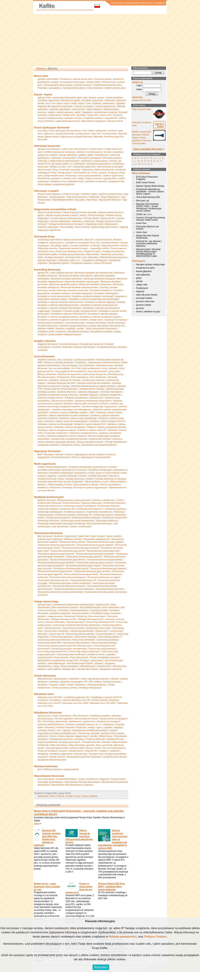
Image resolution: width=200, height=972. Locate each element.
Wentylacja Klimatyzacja (90, 687)
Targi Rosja (91, 200)
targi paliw (79, 200)
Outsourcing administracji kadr (100, 622)
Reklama (93, 796)
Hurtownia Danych (110, 242)
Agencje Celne (44, 97)
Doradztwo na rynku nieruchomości (54, 296)
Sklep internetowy (58, 745)
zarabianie (61, 331)
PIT (86, 682)
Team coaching (82, 227)
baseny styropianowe (73, 239)
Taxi (104, 748)
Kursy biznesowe (44, 356)
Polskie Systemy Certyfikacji (105, 700)
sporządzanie (55, 88)
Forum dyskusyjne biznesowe (52, 127)
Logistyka (120, 103)
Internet (113, 161)
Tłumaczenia (117, 539)
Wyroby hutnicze (115, 121)
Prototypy (84, 660)
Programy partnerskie (48, 742)
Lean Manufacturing (74, 323)
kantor (91, 130)
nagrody (66, 730)
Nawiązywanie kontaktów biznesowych (90, 730)
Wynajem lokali (96, 754)
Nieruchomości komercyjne (110, 166)
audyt (52, 273)
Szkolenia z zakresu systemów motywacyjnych (66, 421)
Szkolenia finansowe (66, 392)
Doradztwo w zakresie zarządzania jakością (58, 317)
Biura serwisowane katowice (65, 607)
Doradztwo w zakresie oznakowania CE (98, 305)
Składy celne (69, 115)
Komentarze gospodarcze (99, 164)
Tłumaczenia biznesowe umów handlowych (74, 589)
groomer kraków (143, 305)
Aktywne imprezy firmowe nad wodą (79, 212)
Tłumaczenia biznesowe (48, 533)
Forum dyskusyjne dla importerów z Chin (68, 130)
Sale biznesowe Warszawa (99, 523)
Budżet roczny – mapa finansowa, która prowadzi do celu (47, 886)
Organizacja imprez (75, 622)
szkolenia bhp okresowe (93, 380)
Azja (85, 97)
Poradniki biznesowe (69, 344)
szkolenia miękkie (46, 328)
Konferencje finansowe (108, 506)
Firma (40, 68)
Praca (77, 796)
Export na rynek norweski (107, 473)
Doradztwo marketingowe (106, 293)
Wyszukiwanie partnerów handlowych (84, 757)
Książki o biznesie (44, 341)
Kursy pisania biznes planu (72, 82)
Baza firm (89, 239)
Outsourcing (84, 733)
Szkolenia (53, 380)
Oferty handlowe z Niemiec (85, 484)
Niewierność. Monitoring (75, 616)
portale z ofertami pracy (101, 736)
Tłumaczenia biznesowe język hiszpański (95, 554)
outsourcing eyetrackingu (82, 631)
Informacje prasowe (112, 158)
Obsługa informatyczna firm (64, 619)
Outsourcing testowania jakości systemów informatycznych (65, 646)
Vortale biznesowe (45, 675)
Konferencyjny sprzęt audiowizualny (77, 520)
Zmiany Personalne (103, 263)
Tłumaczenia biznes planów (72, 542)
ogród (77, 112)
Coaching (103, 287)
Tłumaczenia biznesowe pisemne (53, 580)
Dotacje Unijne (96, 320)
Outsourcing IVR (56, 634)
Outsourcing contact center (98, 628)
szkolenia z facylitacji (65, 328)
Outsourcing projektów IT (109, 637)
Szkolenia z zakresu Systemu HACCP (107, 421)
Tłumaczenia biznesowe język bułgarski (94, 545)
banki (40, 152)
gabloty (82, 155)
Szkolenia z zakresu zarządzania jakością (106, 427)
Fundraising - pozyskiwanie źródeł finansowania (97, 362)
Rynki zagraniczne (45, 463)
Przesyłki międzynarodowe (114, 742)
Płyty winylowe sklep (141, 109)
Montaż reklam (94, 82)
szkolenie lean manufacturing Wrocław (69, 439)
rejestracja (137, 97)
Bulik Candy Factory (145, 182)
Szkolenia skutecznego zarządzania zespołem (59, 406)
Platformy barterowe (52, 769)
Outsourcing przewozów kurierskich (54, 640)
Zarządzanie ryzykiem (59, 263)
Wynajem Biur (68, 669)
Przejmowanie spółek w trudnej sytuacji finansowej (61, 254)
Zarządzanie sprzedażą (101, 331)
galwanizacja (61, 721)
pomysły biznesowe (65, 133)
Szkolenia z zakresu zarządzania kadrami (57, 430)
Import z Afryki (70, 103)
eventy (83, 215)
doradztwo (118, 152)
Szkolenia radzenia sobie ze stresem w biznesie (86, 403)
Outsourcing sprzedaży (107, 640)
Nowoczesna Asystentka (69, 374)
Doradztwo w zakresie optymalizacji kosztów (58, 305)
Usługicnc (103, 751)
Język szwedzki (114, 536)
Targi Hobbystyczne (110, 197)
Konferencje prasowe (103, 515)
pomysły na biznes (82, 85)
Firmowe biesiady (96, 215)
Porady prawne (65, 172)
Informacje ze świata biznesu (94, 161)
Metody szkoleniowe (47, 374)
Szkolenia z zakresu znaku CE (92, 430)
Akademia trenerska (47, 359)
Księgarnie (104, 779)
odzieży (51, 112)
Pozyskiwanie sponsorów (61, 739)
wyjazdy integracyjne (47, 260)
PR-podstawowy (115, 374)
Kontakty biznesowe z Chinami (72, 476)
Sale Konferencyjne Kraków (79, 663)
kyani (99, 727)
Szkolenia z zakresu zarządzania (69, 427)
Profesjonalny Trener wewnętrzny (72, 377)
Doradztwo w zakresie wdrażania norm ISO (70, 700)
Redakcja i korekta (72, 539)
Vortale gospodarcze (96, 685)
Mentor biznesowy (116, 323)
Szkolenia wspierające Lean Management (71, 409)
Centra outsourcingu (47, 610)
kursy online (114, 371)
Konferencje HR (67, 509)
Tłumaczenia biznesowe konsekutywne (67, 577)
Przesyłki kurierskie (91, 742)
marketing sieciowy (46, 730)
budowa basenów (103, 239)
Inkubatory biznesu (85, 724)
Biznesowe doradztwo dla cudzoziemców (94, 273)
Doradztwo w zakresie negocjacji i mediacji (105, 302)
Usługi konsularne (93, 178)
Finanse (60, 796)
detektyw (80, 152)
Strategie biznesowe (54, 257)
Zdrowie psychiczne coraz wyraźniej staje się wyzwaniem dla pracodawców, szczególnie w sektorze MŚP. (112, 839)
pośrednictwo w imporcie (105, 112)
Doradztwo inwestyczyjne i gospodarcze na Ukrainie (92, 467)
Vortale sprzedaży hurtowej (64, 687)
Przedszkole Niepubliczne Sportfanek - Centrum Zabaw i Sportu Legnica (150, 191)
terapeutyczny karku (145, 268)
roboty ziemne (54, 115)
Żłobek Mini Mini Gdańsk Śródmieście (147, 236)
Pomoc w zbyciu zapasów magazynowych (69, 736)
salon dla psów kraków (146, 295)
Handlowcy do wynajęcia (108, 721)
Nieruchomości (109, 82)
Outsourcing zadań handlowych (71, 654)
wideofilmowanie (87, 666)
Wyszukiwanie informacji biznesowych (82, 782)
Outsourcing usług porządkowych (84, 651)
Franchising (48, 721)
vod (84, 257)
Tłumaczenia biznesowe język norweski (94, 562)
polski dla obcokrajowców (94, 374)
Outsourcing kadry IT (105, 634)
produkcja (79, 739)
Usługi (56, 666)
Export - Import (43, 94)
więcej (37, 823)
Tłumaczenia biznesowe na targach (103, 577)
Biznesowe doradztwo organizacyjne (82, 281)
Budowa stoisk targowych (49, 194)
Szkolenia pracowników (62, 401)
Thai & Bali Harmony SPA (148, 197)
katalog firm (101, 130)
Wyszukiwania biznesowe (49, 775)
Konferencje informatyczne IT (90, 509)
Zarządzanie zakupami (81, 263)
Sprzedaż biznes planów (74, 88)
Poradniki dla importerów (91, 344)
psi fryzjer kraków (144, 298)
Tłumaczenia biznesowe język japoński (84, 556)
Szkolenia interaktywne (111, 392)
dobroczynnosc (57, 242)
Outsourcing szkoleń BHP (49, 643)
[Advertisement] (100, 40)
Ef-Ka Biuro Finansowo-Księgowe (147, 178)
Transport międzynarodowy (50, 118)
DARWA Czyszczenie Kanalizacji (59, 152)
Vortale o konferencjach (81, 526)
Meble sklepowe (94, 109)
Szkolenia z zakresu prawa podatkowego (78, 418)
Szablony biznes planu (115, 88)
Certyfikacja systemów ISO (76, 697)
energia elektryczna (68, 155)
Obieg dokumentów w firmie (114, 245)
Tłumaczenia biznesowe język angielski (105, 542)
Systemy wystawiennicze (110, 194)
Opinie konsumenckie (104, 169)
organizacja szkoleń (100, 248)
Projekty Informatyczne (113, 251)
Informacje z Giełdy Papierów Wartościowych (58, 161)
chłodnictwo (73, 679)
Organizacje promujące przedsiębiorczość (57, 733)
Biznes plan (41, 76)
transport (63, 751)
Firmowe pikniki (91, 218)
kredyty (91, 727)
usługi (80, 178)
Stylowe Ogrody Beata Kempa (150, 186)
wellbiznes (115, 751)
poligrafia (110, 654)
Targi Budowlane (57, 197)
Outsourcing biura (52, 628)
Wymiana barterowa (46, 766)
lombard (112, 130)
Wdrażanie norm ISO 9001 (50, 697)
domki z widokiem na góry (148, 311)
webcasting (93, 257)
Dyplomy (140, 291)
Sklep (40, 257)
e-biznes (53, 155)
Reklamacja (70, 175)
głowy (139, 278)
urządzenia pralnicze (93, 118)
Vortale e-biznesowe (76, 685)
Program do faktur (92, 251)
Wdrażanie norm (44, 694)
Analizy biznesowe (113, 149)
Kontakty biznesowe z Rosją (51, 479)
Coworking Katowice (79, 610)
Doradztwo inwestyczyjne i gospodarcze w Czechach (62, 470)
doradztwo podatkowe (60, 613)
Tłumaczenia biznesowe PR (83, 580)
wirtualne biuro (104, 666)
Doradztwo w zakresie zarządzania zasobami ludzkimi (63, 320)
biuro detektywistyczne (90, 607)
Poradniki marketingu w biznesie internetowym (73, 347)
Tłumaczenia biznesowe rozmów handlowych (70, 583)
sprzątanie (56, 178)
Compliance (43, 700)
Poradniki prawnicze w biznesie (111, 347)
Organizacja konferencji (107, 520)
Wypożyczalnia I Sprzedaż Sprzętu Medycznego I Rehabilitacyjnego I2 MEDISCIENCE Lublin (148, 253)
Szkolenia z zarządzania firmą (83, 433)
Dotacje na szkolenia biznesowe (58, 362)
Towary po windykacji (47, 751)
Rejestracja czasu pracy (112, 254)
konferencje (118, 164)
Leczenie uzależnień (79, 245)
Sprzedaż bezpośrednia (57, 748)
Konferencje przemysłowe (58, 517)
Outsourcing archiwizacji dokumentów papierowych (76, 625)
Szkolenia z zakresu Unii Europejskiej (55, 424)
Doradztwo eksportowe (92, 100)
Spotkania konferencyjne (49, 497)
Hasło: (139, 89)
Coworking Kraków (99, 610)
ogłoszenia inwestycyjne (71, 682)
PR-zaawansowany (46, 377)
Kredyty (54, 82)
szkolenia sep (116, 403)
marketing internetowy (96, 323)
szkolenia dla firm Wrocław (91, 389)
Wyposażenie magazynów (94, 121)
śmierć (98, 748)
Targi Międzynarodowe (62, 200)
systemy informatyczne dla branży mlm (106, 326)
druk (40, 769)
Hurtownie (70, 724)
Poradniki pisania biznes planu (107, 85)
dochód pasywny (94, 152)
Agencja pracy (44, 715)
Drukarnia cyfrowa (103, 79)
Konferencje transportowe (114, 517)
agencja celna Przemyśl (49, 149)
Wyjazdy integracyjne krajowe (104, 227)
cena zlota (42, 130)
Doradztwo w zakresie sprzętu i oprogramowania (74, 311)
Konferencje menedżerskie (99, 512)
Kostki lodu (81, 727)
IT (101, 724)
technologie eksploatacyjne (50, 782)
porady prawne (83, 133)
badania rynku (102, 604)
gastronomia (89, 721)
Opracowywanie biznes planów (58, 85)
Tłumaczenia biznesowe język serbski (70, 568)
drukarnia (58, 536)
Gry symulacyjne (69, 365)
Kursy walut (43, 166)
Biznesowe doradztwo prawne (63, 284)
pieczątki (95, 733)
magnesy (118, 727)
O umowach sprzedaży (69, 169)
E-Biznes (114, 679)
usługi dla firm (111, 118)
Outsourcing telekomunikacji (76, 643)
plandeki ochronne (96, 654)
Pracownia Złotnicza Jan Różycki (147, 227)
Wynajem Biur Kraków (87, 669)
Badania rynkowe (65, 273)
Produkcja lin (142, 288)
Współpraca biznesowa (48, 712)
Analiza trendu (96, 149)
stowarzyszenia (109, 133)
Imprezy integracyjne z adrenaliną (66, 221)
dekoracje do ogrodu (70, 100)
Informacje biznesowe (47, 146)
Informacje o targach (46, 190)
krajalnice (96, 103)
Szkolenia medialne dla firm (50, 398)
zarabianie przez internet (114, 757)
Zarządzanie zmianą (70, 445)
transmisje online (73, 257)
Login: (139, 85)
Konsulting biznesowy (47, 269)
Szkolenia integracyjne (48, 227)
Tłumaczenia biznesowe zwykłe (99, 592)
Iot (97, 724)
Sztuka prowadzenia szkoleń (90, 442)
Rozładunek (43, 745)
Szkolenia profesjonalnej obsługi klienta (93, 401)
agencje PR (43, 273)
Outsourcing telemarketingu (104, 643)
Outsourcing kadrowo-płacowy (80, 634)
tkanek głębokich (144, 271)
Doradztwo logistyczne (81, 293)
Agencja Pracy (44, 604)
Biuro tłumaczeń (45, 536)
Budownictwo (60, 679)
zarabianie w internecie (96, 181)
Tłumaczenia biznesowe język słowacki (108, 568)
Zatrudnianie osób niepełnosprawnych (99, 445)
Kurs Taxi (76, 368)
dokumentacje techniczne (86, 718)
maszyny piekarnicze (105, 106)
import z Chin (84, 103)
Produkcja (42, 88)
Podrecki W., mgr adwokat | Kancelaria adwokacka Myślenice (149, 243)
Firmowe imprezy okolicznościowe (66, 218)
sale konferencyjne (56, 663)
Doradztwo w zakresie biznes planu (76, 79)
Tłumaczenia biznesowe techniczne (69, 586)
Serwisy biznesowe (112, 682)
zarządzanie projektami (63, 184)
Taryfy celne (92, 115)
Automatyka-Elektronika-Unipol (67, 97)
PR (90, 682)
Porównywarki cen (81, 172)
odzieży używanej (65, 112)
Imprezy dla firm (107, 218)
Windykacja (43, 754)
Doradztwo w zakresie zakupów (102, 314)
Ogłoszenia (49, 133)
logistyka (42, 616)
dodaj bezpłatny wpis (135, 3)
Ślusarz (89, 748)
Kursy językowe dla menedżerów (70, 371)
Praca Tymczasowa (79, 657)
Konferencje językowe (115, 509)
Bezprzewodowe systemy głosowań (74, 500)
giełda (90, 155)
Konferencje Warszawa (48, 520)
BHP (40, 454)
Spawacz (98, 663)
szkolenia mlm (69, 178)
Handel (41, 103)
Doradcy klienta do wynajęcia (113, 718)
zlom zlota (42, 139)
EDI (39, 721)
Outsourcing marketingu (85, 637)
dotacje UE (43, 155)
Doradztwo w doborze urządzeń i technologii (92, 296)
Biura (52, 796)
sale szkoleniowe (60, 526)
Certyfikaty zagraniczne (48, 100)
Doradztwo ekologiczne (101, 290)
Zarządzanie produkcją (78, 331)
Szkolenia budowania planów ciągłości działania (93, 386)
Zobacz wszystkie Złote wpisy (147, 149)
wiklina (122, 118)
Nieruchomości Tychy (47, 169)
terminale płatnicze (116, 748)
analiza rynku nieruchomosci (74, 149)
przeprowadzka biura (54, 175)
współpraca (160, 3)
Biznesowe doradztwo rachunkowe (95, 284)
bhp (59, 359)
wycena (80, 328)
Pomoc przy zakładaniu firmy (69, 251)
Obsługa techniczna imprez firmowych (66, 224)
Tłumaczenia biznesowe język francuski (56, 554)
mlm (70, 166)
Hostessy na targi (71, 194)
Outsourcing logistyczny (62, 637)
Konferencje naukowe (65, 515)
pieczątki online (108, 733)
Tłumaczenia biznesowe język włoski (81, 574)
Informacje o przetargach (89, 158)
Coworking (63, 610)
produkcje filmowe (115, 739)
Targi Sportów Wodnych (109, 200)
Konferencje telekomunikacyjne (86, 517)
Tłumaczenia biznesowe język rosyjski (83, 565)
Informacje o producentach (63, 158)
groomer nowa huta (145, 301)
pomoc (150, 3)
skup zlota (96, 133)
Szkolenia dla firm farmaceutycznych (61, 389)
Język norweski (98, 536)
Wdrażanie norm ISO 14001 (75, 703)
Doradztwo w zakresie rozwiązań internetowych (60, 308)
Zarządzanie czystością (110, 669)
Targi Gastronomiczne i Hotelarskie (83, 197)
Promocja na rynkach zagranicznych (90, 487)
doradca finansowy (57, 290)
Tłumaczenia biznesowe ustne (109, 589)
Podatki (69, 796)
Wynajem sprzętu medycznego (150, 264)
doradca (107, 152)
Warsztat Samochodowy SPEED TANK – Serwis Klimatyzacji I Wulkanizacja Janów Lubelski (148, 207)
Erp (98, 242)
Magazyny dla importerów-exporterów (55, 106)
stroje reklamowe (95, 88)
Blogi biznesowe (45, 679)
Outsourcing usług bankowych (102, 648)
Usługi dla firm (91, 751)
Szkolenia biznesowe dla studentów (93, 383)
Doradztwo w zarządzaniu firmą (80, 242)
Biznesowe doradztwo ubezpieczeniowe (79, 287)
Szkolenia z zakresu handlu (109, 412)
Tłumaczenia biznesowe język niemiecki (56, 562)
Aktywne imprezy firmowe (49, 212)
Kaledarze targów (89, 194)
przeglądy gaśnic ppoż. (70, 742)
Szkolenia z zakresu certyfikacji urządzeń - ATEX (72, 412)
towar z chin (105, 115)
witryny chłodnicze (46, 121)
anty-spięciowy (143, 274)
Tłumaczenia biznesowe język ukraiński (92, 571)
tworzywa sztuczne (73, 118)
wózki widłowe (54, 669)
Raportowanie (92, 254)
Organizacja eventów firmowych (74, 248)
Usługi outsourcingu (46, 601)
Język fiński (83, 536)
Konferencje (91, 779)
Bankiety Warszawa (47, 500)
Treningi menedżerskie (115, 442)
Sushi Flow (141, 223)
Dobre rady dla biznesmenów (94, 679)
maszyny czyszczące (84, 106)
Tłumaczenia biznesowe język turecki (55, 571)
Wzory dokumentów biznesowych (101, 328)
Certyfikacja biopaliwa (100, 715)
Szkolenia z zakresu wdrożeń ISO (89, 424)
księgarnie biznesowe (48, 344)
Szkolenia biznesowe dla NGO (61, 383)
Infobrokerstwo (102, 155)
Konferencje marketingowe (50, 512)
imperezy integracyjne (91, 503)
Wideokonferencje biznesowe (113, 257)
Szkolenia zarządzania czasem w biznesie (66, 436)
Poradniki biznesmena (48, 326)
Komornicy (50, 727)
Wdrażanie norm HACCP (49, 703)
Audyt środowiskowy (61, 715)
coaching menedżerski (84, 359)
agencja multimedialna (48, 79)
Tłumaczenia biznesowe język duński (67, 551)
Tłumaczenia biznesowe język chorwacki (80, 548)
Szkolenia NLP (96, 398)
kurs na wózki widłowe (59, 368)
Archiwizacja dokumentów (50, 239)
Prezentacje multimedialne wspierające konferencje (61, 523)
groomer (140, 308)
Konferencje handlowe (48, 509)
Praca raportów (61, 657)
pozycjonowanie (45, 657)
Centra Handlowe (114, 97)
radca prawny (97, 660)
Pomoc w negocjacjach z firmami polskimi (91, 457)
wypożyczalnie (110, 178)
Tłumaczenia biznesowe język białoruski (56, 545)
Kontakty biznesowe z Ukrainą (79, 479)
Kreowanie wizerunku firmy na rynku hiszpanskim (60, 481)
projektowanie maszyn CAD (65, 660)
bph (122, 607)
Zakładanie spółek (46, 331)
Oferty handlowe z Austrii (96, 481)
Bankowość (43, 796)
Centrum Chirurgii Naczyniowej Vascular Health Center (150, 218)
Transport (117, 115)
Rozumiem (101, 967)
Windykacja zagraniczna (61, 754)
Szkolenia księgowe (88, 395)
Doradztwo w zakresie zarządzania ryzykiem (100, 317)
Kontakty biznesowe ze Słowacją (110, 479)
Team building (66, 227)
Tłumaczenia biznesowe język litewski (67, 559)
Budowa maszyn (96, 97)
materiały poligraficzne (59, 109)
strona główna (117, 3)
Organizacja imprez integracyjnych (102, 224)
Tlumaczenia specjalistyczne (96, 539)
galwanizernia (75, 721)
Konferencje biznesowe (114, 503)
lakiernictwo (108, 103)
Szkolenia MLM (77, 748)
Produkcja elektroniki (95, 739)
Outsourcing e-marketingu (57, 631)
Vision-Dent (141, 232)
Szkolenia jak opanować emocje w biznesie (58, 395)
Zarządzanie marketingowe (94, 260)
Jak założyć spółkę (59, 245)
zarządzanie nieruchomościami (52, 760)
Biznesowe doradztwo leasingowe (99, 278)
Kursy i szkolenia (109, 368)
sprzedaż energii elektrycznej (73, 326)
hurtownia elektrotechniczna (51, 724)
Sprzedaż (81, 115)
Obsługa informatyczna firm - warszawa (96, 619)
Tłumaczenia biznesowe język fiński (102, 551)
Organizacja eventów (47, 248)
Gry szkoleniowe (86, 365)
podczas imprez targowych (50, 539)
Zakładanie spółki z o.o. (69, 260)
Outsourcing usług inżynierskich (52, 651)
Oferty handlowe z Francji (60, 484)
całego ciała (141, 284)
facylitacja (109, 320)
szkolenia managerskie (110, 395)
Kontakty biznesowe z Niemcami (103, 476)
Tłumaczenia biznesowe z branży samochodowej (60, 592)
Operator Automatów (55, 622)
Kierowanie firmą (44, 236)
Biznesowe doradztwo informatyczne (76, 275)
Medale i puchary (58, 166)
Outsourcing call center (73, 628)
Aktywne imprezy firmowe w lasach (62, 215)
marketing (95, 245)
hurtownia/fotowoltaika (66, 779)
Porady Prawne (118, 779)
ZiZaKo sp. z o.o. (144, 214)
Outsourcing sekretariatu (83, 640)
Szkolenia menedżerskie (76, 398)
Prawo (85, 796)
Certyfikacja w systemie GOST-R (106, 697)
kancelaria (115, 613)
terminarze (42, 350)
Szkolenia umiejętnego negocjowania (99, 406)
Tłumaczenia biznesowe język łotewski (104, 559)
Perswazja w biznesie (53, 454)
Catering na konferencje (103, 500)
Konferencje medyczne (74, 512)
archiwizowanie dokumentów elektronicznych (73, 604)
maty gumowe (78, 109)
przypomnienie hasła (141, 100)
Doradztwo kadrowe (60, 293)
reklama (97, 682)
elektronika (110, 100)
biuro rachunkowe (110, 607)
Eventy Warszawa (71, 503)
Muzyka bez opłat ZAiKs (84, 166)
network (113, 730)
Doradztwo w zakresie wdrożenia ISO (68, 314)
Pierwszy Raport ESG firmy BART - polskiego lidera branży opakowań (111, 886)
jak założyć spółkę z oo (62, 164)
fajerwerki (121, 100)
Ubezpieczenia (44, 666)
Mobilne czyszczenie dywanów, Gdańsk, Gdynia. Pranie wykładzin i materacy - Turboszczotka (142, 138)
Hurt (48, 103)
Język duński (71, 536)
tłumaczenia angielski (47, 542)
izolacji (81, 779)
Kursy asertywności (91, 368)
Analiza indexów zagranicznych (52, 467)
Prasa (95, 172)
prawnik (102, 172)
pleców (139, 281)
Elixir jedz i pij (142, 200)
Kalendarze (108, 724)
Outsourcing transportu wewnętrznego (69, 648)
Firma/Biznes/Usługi (100, 613)
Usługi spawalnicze (69, 666)
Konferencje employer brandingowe (79, 506)
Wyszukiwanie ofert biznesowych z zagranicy (72, 785)
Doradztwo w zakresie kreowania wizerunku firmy (60, 302)
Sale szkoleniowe (98, 377)
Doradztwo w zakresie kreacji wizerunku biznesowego (94, 299)
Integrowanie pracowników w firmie (55, 209)
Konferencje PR (84, 515)
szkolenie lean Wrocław (100, 439)
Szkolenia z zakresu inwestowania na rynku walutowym (63, 415)
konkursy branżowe (65, 727)
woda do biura (80, 754)
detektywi (116, 715)
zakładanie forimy (75, 181)
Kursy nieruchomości (97, 371)
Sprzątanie (109, 663)
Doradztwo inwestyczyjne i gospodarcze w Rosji (72, 473)
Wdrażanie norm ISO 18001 (103, 703)
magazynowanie (54, 616)
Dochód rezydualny (64, 718)
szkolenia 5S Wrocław (70, 380)
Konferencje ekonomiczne (50, 506)
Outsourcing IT (102, 631)
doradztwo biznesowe (78, 290)
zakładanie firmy (58, 181)
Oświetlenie (87, 112)
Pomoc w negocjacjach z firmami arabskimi (85, 454)
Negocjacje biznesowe (47, 451)
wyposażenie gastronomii (68, 121)
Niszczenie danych (97, 616)
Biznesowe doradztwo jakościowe (66, 278)
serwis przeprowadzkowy (89, 175)
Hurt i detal (56, 103)
